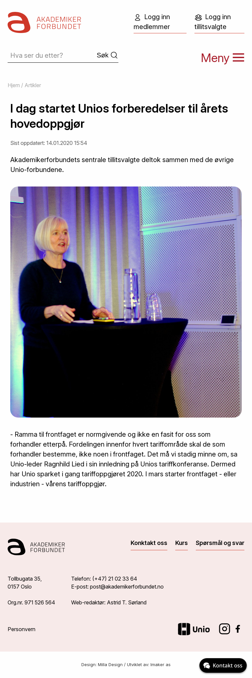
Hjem (14, 85)
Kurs (181, 542)
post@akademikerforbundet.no (127, 586)
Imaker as (160, 664)
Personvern (21, 629)
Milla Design (110, 664)
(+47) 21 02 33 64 (114, 578)
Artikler (32, 85)
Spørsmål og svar (220, 542)
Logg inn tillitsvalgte (212, 22)
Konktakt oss (149, 542)
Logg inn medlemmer (152, 22)
